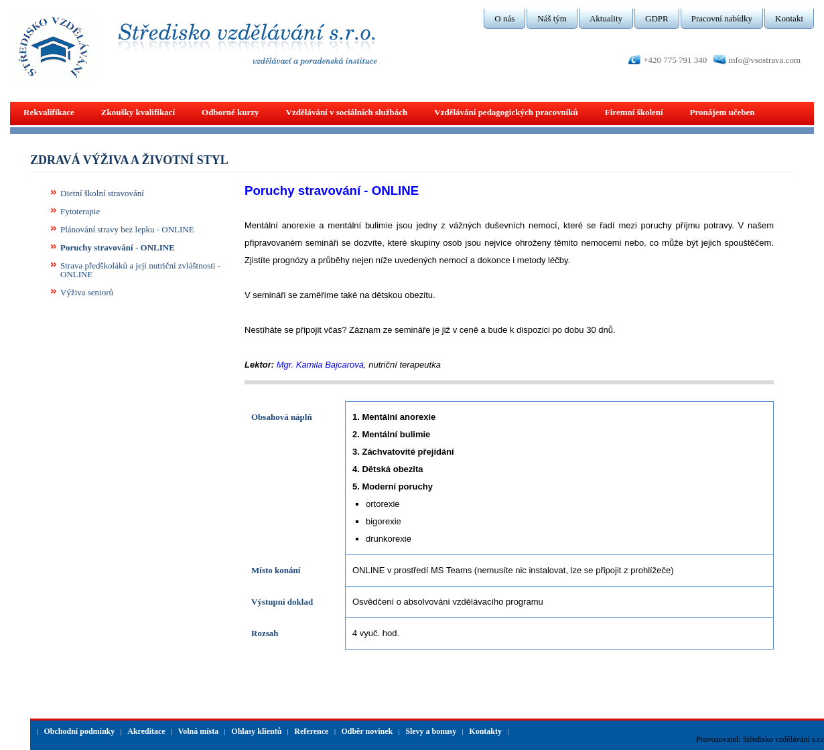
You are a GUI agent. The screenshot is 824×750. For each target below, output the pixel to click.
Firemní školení (634, 112)
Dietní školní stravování (102, 193)
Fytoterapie (80, 211)
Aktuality (606, 18)
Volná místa (198, 731)
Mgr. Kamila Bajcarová (320, 365)
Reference (311, 731)
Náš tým (552, 18)
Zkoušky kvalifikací (138, 112)
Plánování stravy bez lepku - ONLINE (127, 229)
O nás (504, 18)
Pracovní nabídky (721, 18)
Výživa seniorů (86, 292)
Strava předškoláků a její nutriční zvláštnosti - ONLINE (140, 269)
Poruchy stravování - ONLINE (117, 247)
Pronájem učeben (722, 112)
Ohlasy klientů (256, 731)
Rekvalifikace (48, 112)
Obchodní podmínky (79, 731)
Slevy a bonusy (430, 731)
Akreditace (146, 731)
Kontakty (485, 731)
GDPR (657, 18)
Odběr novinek (367, 731)
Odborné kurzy (230, 112)
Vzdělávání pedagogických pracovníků (506, 112)
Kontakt (789, 18)
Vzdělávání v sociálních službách (347, 112)
